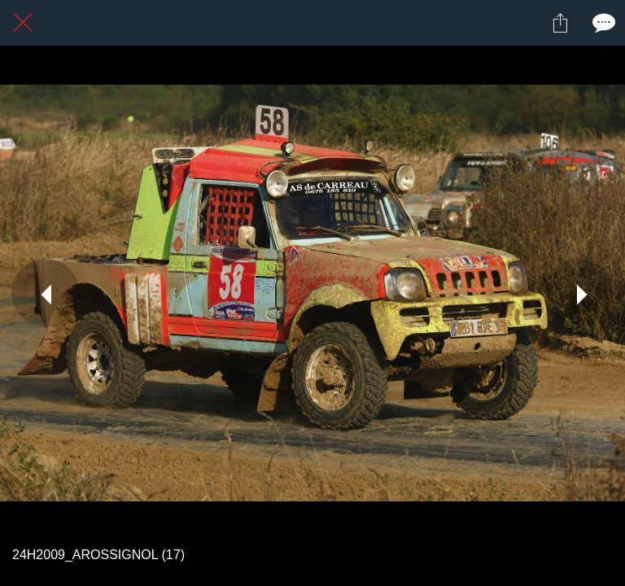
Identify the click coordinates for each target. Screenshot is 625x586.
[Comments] (602, 22)
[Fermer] (23, 23)
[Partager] (559, 22)
